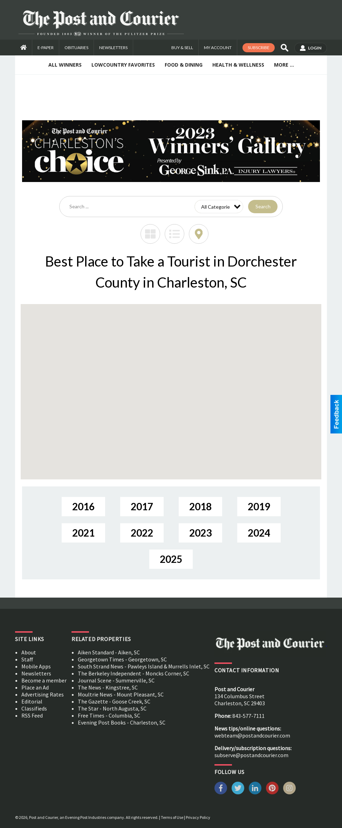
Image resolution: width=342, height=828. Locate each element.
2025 (171, 559)
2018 (200, 506)
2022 (142, 533)
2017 (142, 506)
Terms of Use (172, 817)
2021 (83, 533)
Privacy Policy (198, 817)
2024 (259, 533)
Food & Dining (184, 64)
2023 (200, 533)
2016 (83, 506)
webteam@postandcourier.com (252, 735)
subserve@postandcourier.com (251, 755)
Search (263, 206)
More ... (284, 64)
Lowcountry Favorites (123, 64)
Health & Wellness (238, 64)
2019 (259, 506)
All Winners (65, 64)
